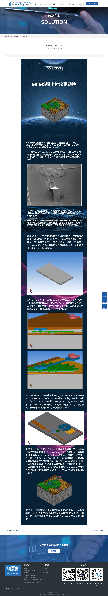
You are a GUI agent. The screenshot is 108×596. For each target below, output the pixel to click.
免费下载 (92, 3)
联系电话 (104, 301)
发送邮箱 (104, 307)
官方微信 (104, 295)
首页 (12, 36)
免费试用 (54, 551)
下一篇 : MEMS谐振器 (97, 530)
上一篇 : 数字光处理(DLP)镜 (12, 530)
